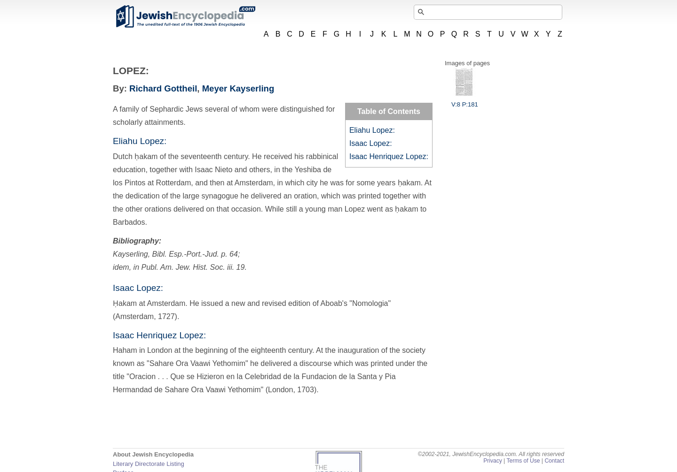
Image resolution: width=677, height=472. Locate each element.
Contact (554, 460)
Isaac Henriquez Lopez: (388, 156)
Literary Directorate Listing (148, 463)
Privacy (492, 460)
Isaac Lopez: (370, 143)
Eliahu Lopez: (372, 130)
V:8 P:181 (464, 101)
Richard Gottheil (163, 88)
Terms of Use (523, 460)
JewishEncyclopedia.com (185, 16)
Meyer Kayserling (238, 88)
